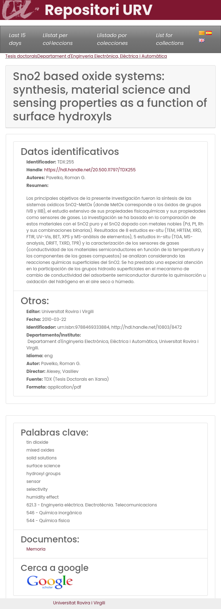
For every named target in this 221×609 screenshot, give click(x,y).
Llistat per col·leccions (58, 39)
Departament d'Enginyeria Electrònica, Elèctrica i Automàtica (102, 56)
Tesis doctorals (21, 56)
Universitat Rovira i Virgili (79, 603)
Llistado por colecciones (112, 39)
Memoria (35, 549)
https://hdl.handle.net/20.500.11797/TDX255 (90, 170)
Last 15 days (17, 39)
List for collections (170, 39)
